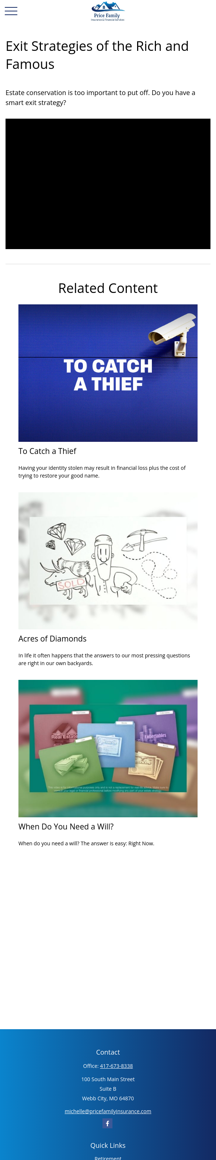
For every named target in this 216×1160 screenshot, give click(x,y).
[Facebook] (107, 1123)
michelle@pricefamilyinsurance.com (108, 1111)
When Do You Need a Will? (66, 826)
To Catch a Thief (47, 451)
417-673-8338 (116, 1065)
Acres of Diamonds (52, 638)
